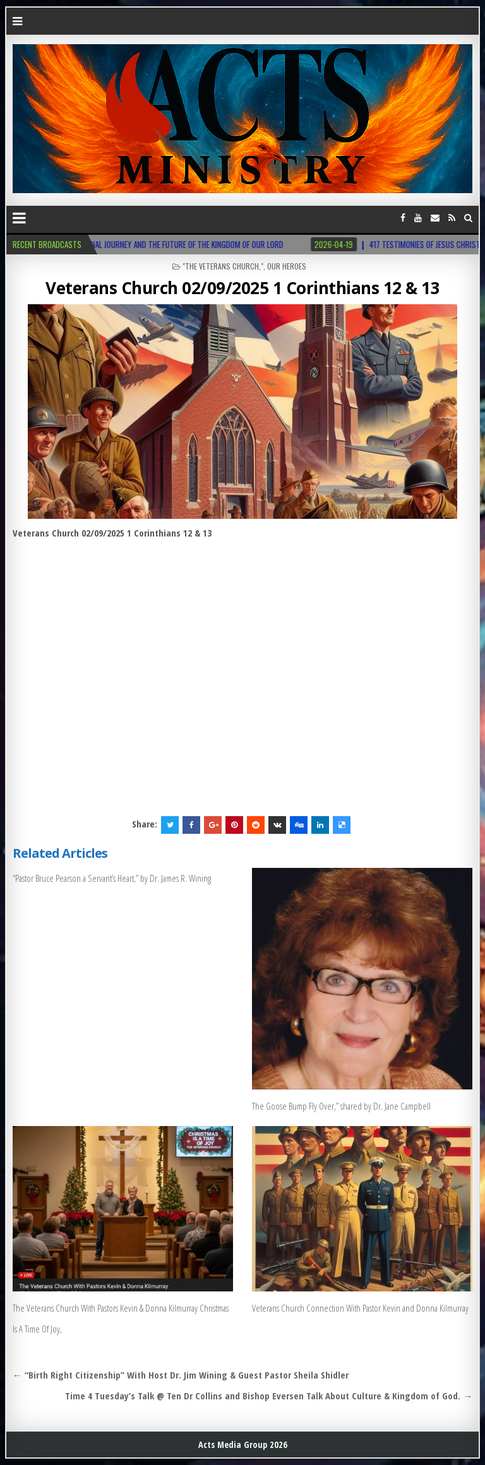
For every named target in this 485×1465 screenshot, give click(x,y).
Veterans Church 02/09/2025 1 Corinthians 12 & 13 (242, 287)
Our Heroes (286, 266)
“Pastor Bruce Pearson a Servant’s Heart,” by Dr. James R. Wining (112, 878)
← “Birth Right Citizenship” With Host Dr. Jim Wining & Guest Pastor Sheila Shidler (181, 1374)
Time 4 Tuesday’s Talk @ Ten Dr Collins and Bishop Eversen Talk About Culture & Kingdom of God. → (268, 1395)
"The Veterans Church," (223, 266)
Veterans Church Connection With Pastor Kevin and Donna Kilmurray (360, 1308)
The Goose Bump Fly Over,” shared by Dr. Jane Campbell (341, 1106)
